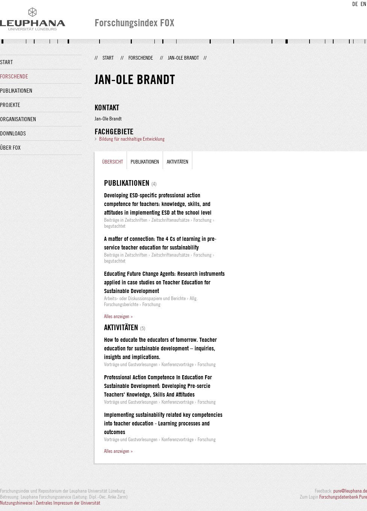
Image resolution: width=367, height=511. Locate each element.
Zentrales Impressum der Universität (68, 503)
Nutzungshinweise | (18, 503)
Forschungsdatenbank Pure (343, 497)
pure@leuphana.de (350, 491)
